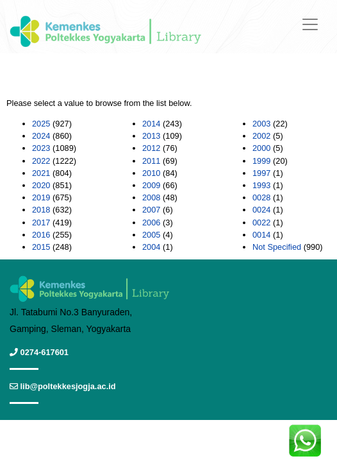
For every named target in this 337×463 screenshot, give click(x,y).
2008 (151, 197)
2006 (151, 222)
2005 (151, 235)
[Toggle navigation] (310, 24)
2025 (41, 123)
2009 (151, 185)
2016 (41, 235)
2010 (151, 173)
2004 (151, 247)
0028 (261, 197)
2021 (41, 173)
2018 (41, 209)
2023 (41, 148)
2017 (41, 222)
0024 (261, 209)
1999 (261, 161)
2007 (151, 209)
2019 (41, 197)
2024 (41, 136)
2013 (151, 136)
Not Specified (276, 247)
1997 (261, 173)
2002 (261, 136)
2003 (261, 123)
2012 (151, 148)
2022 (41, 161)
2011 (151, 161)
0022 (261, 222)
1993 (261, 185)
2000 (261, 148)
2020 (41, 185)
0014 (261, 235)
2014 (151, 123)
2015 (41, 247)
